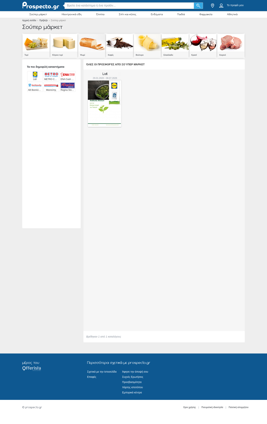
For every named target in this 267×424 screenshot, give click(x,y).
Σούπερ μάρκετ (38, 14)
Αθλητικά (232, 14)
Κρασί (194, 55)
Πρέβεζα (43, 20)
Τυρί (26, 55)
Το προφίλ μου (235, 5)
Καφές (111, 55)
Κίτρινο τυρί (57, 55)
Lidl (105, 74)
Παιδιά (181, 14)
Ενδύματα (157, 14)
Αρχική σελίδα (29, 20)
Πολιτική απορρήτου (238, 407)
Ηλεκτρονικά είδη (72, 14)
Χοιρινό (222, 55)
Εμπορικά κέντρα (132, 392)
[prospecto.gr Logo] (40, 6)
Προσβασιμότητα (132, 382)
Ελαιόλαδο (168, 55)
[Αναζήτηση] (198, 5)
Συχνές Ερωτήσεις (132, 376)
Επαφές (91, 376)
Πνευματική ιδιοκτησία (212, 407)
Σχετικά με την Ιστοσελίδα (102, 371)
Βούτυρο (140, 55)
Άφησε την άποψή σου (135, 371)
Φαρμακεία (205, 14)
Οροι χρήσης (189, 407)
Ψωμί (82, 55)
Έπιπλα (100, 14)
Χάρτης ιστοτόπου (132, 387)
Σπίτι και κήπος (127, 14)
